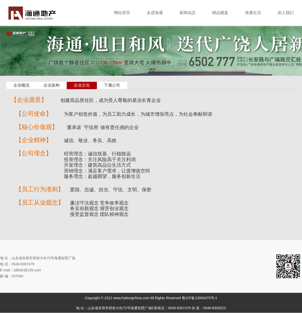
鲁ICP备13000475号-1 (199, 298)
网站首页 (122, 13)
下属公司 (112, 85)
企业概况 (21, 85)
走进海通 (155, 13)
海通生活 (253, 13)
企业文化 (82, 85)
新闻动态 (187, 13)
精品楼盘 (220, 13)
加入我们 (286, 13)
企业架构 (52, 85)
